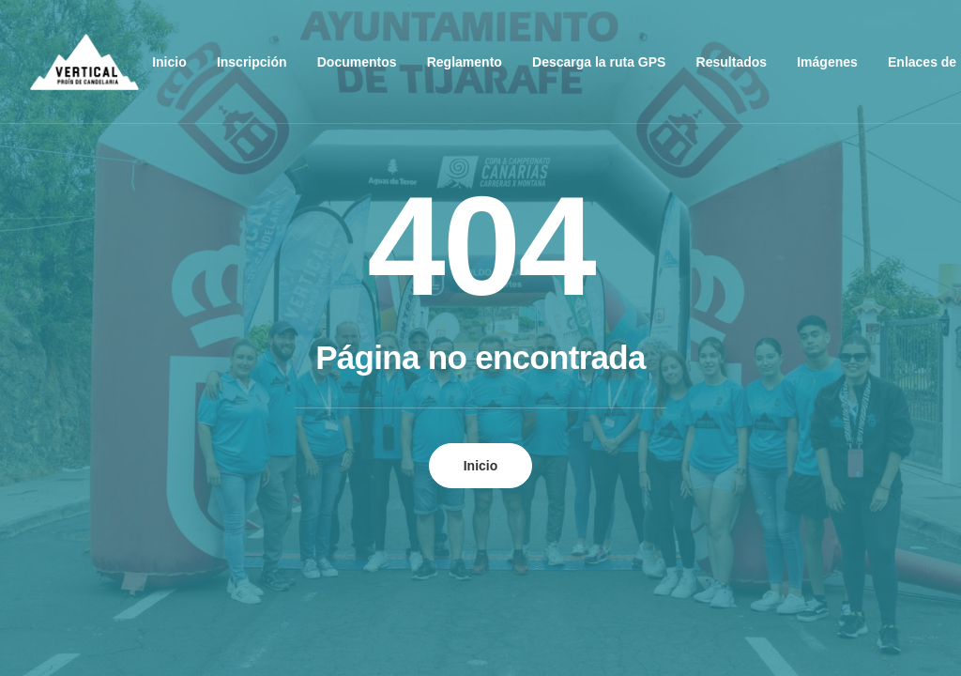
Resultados (731, 61)
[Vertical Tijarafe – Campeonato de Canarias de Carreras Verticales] (84, 62)
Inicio (169, 61)
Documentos (357, 61)
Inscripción (252, 61)
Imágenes (827, 61)
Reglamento (464, 61)
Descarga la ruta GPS (598, 61)
